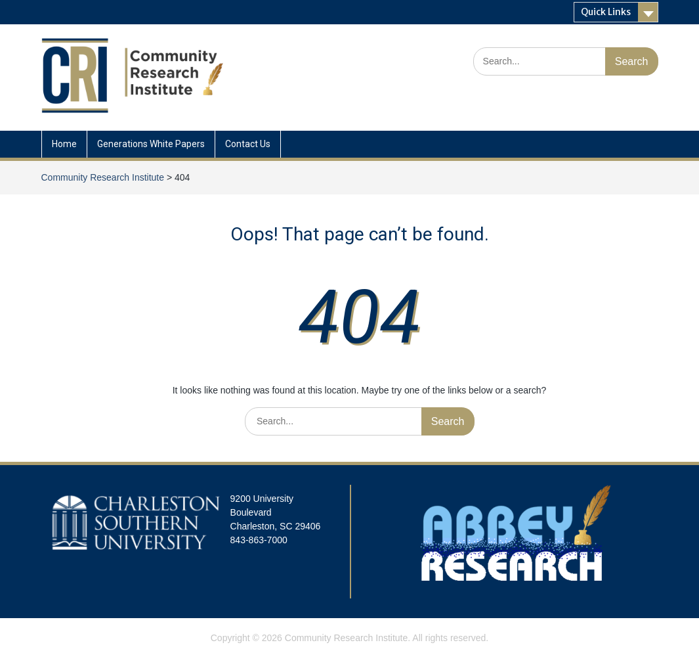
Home (64, 144)
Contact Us (247, 144)
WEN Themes (395, 655)
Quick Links (606, 12)
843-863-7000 (258, 540)
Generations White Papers (151, 144)
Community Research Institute (346, 638)
